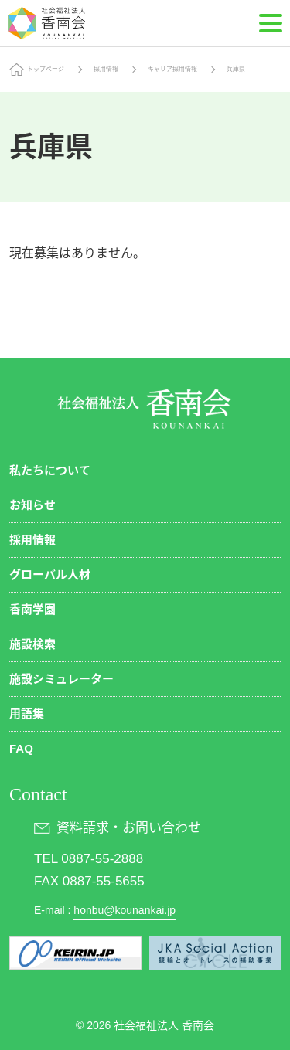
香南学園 (32, 609)
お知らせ (32, 504)
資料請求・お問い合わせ (128, 828)
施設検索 (32, 644)
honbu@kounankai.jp (124, 910)
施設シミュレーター (61, 678)
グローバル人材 (49, 574)
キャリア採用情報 (172, 69)
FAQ (21, 748)
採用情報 (106, 69)
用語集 (26, 713)
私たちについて (49, 470)
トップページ (45, 69)
